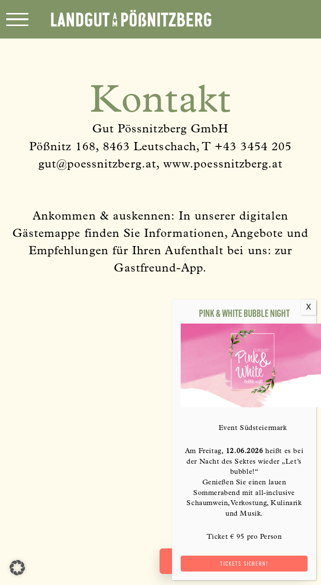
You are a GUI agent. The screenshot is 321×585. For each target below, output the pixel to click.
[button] (17, 567)
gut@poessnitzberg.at (97, 165)
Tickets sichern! (244, 563)
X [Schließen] (308, 307)
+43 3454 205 (253, 148)
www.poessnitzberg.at (223, 165)
